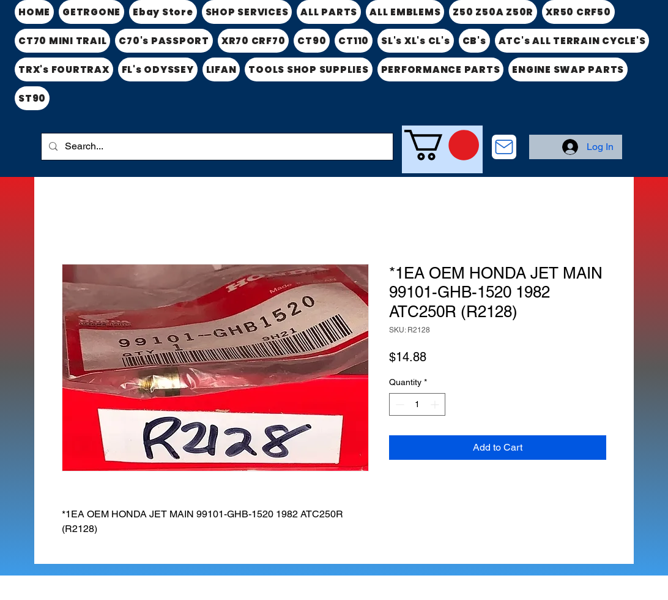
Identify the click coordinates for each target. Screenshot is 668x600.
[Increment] (435, 404)
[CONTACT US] (504, 147)
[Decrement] (398, 404)
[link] (441, 145)
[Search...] (216, 146)
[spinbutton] (417, 404)
